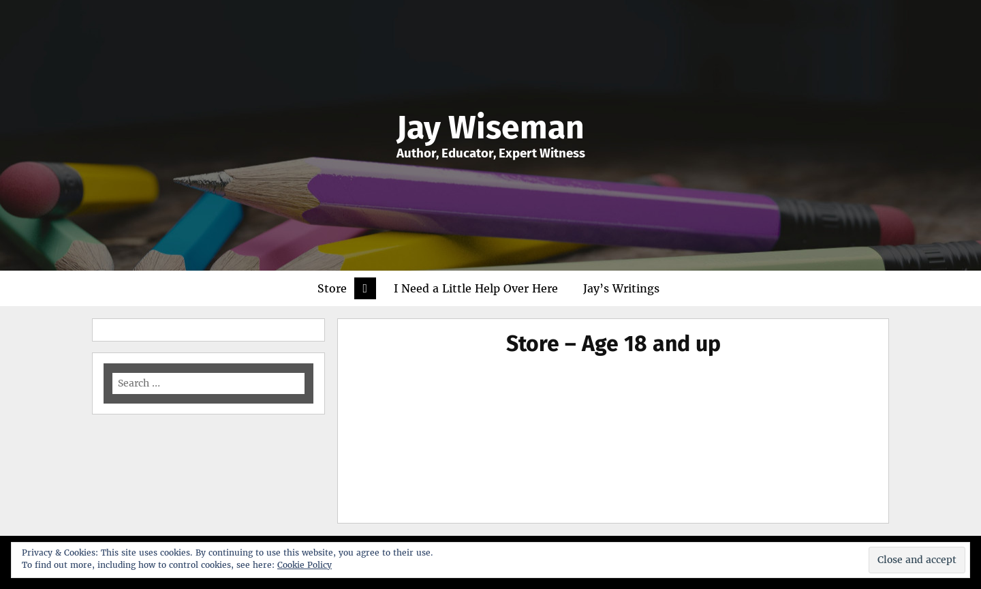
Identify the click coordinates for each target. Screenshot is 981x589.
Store (332, 288)
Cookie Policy (304, 565)
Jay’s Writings (621, 288)
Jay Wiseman (490, 127)
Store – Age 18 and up (613, 344)
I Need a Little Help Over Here (476, 288)
